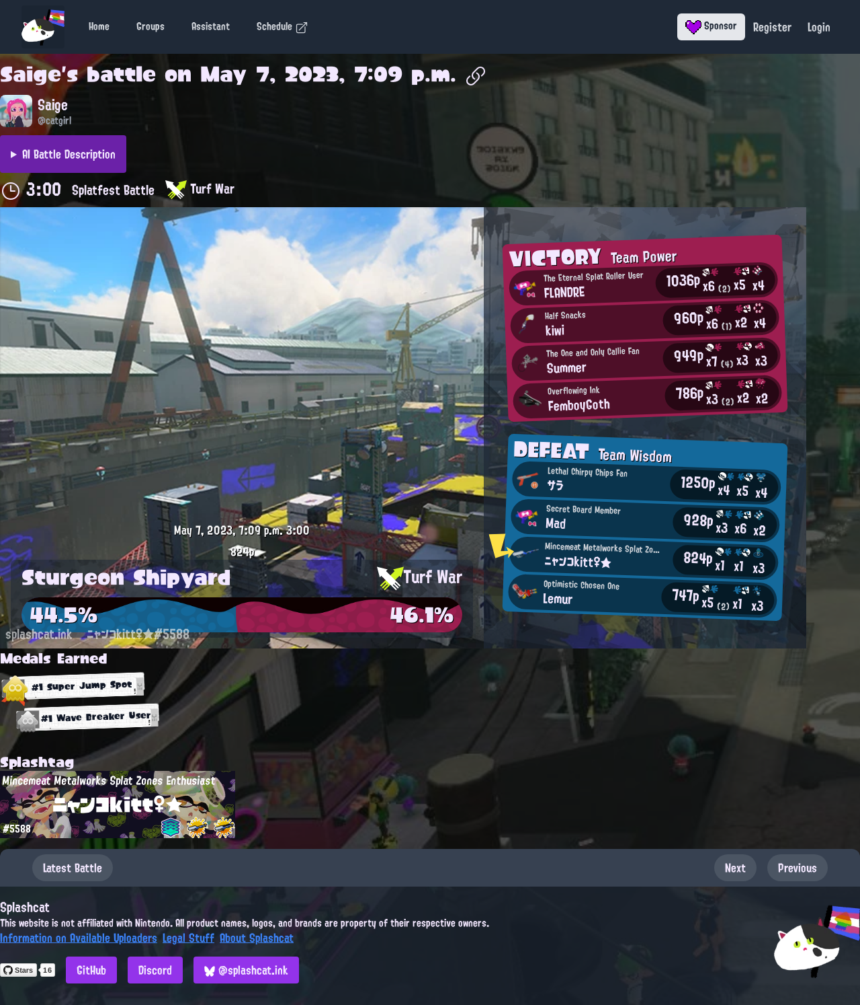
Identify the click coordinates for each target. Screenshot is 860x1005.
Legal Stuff (188, 938)
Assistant (210, 26)
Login (819, 27)
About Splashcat (257, 938)
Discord (155, 970)
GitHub (91, 970)
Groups (150, 26)
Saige (30, 74)
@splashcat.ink (246, 970)
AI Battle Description (69, 154)
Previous (797, 868)
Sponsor (711, 25)
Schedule (282, 26)
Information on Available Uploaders (78, 938)
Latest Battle (72, 868)
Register (772, 27)
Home (99, 26)
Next (735, 868)
